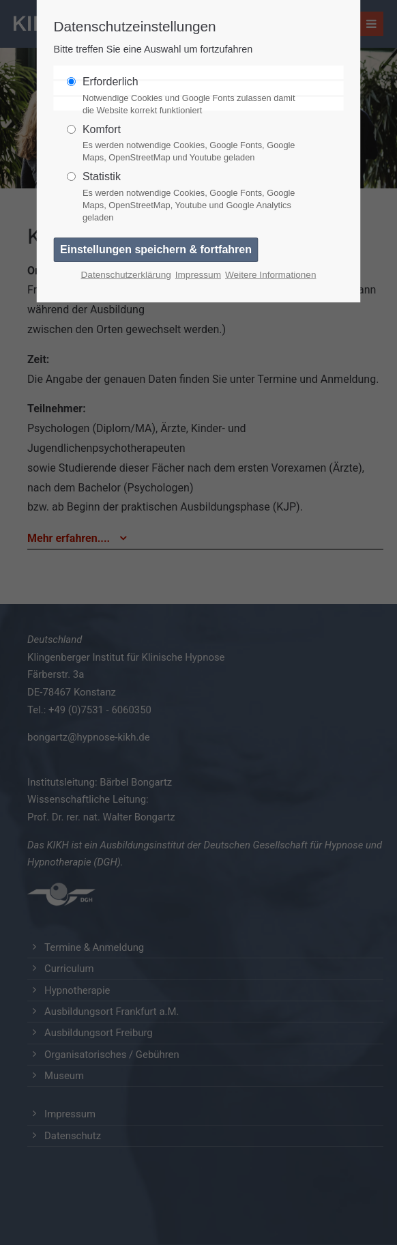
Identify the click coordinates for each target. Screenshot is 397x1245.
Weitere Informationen (271, 275)
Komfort (193, 144)
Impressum (198, 275)
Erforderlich (193, 96)
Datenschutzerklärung (126, 275)
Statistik (193, 197)
